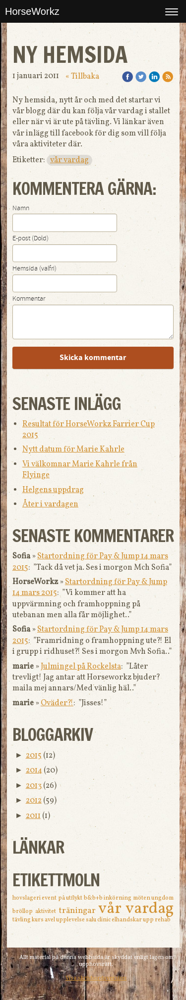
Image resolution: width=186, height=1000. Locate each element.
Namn (20, 208)
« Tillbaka (82, 76)
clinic (104, 920)
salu (91, 920)
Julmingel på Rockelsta (81, 666)
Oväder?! (57, 703)
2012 (34, 800)
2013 (34, 785)
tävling (22, 920)
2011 (33, 816)
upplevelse (71, 920)
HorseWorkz (32, 11)
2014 (34, 770)
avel (50, 920)
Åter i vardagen (50, 504)
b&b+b (94, 898)
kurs (38, 920)
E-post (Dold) (30, 238)
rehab (163, 920)
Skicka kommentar (93, 357)
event (50, 898)
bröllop (23, 911)
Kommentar (28, 299)
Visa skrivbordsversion (95, 978)
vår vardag (69, 160)
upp (149, 920)
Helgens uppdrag (53, 490)
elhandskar (127, 920)
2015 (34, 755)
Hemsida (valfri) (34, 269)
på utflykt (71, 898)
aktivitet (47, 911)
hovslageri (27, 898)
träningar (79, 910)
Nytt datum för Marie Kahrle (73, 449)
